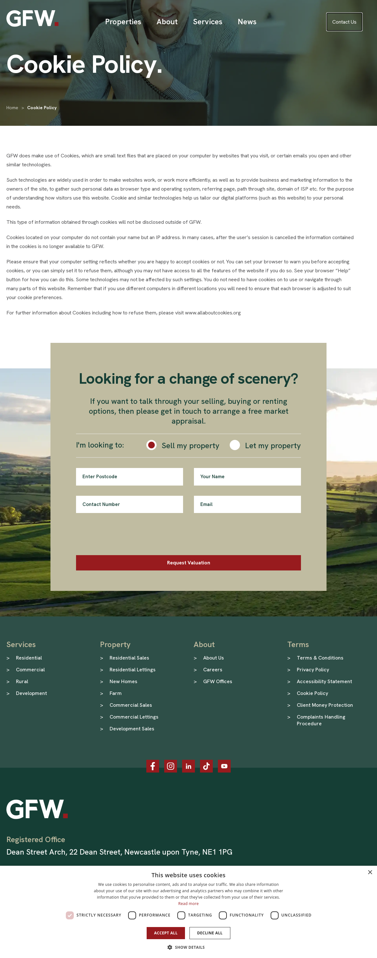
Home (12, 107)
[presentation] (124, 535)
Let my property (273, 445)
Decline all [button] (210, 933)
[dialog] (188, 912)
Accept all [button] (166, 933)
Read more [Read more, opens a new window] (188, 903)
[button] (188, 947)
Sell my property (190, 445)
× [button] (369, 872)
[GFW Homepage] (32, 18)
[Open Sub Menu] (123, 21)
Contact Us (344, 22)
